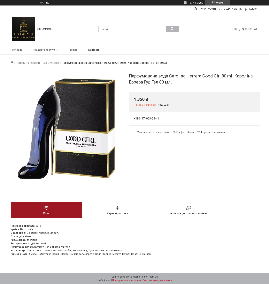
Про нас (72, 49)
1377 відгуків (195, 2)
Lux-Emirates (51, 62)
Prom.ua (153, 276)
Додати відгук (233, 9)
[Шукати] (172, 29)
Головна (17, 49)
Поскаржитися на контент (126, 280)
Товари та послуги (44, 49)
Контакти (94, 49)
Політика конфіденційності (158, 280)
